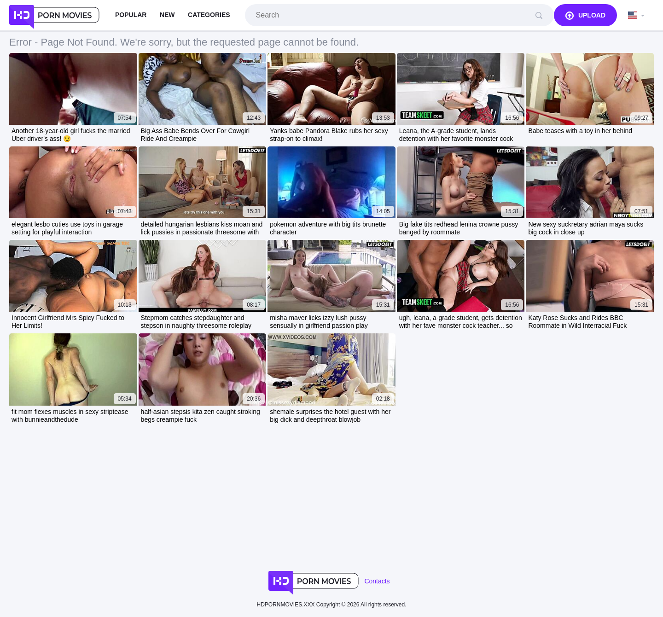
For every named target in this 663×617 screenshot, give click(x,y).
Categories (209, 14)
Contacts (377, 581)
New (167, 14)
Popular (130, 14)
